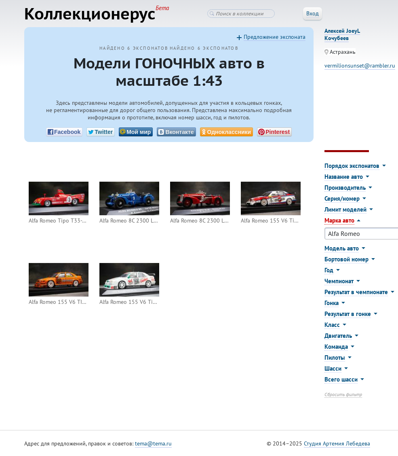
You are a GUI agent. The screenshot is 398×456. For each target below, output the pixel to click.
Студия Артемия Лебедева (337, 443)
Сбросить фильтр (343, 394)
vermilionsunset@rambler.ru (359, 65)
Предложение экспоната (274, 36)
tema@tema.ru (153, 443)
